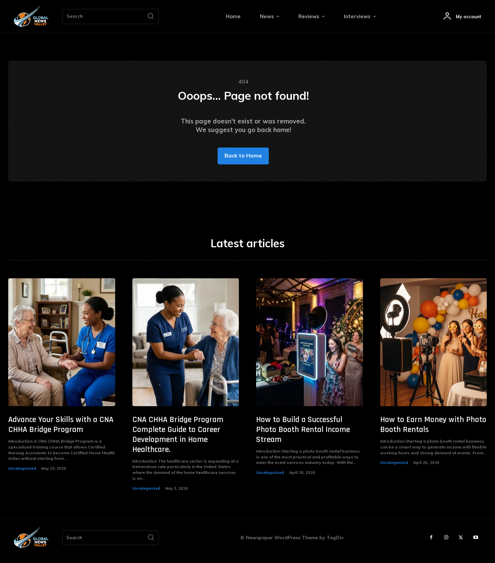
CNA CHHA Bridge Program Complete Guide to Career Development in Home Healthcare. (177, 441)
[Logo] (31, 16)
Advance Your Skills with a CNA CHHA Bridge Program (60, 431)
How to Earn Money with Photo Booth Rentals (433, 431)
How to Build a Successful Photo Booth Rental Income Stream (303, 436)
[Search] (150, 16)
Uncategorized (22, 474)
